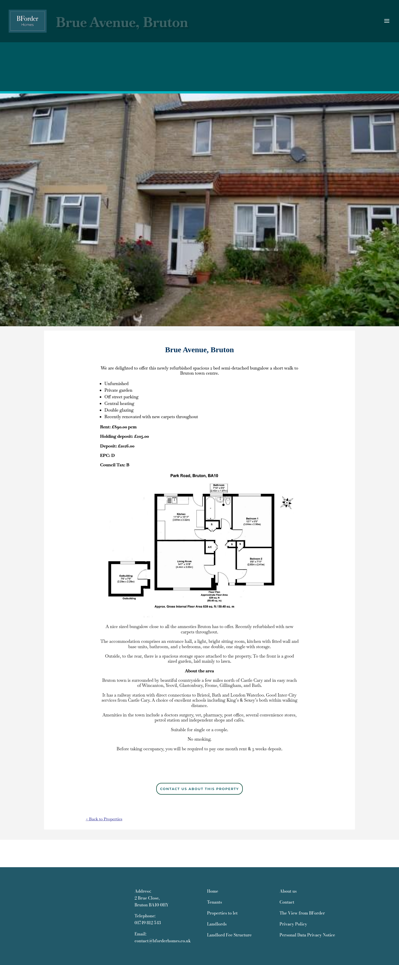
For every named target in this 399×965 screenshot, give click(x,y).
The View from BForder (302, 913)
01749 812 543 (148, 923)
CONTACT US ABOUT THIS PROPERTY (199, 789)
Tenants (214, 902)
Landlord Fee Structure (229, 935)
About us (287, 891)
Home (212, 891)
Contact (286, 902)
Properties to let (222, 913)
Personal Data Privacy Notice (307, 935)
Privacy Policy (293, 924)
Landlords (217, 924)
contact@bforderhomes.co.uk (163, 941)
